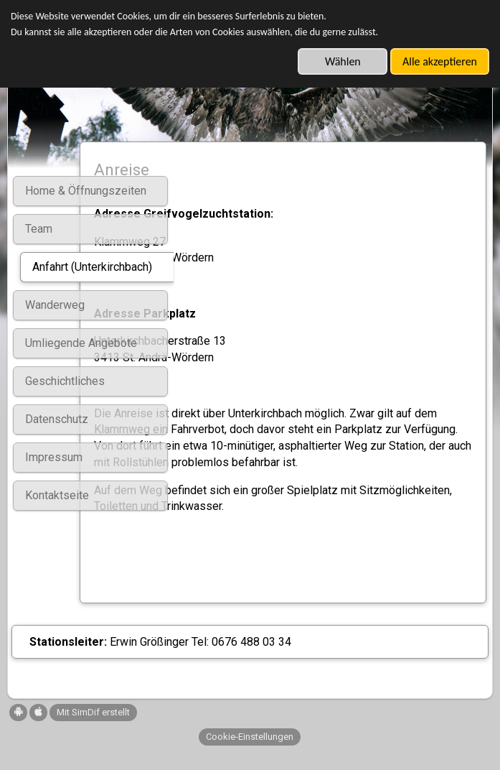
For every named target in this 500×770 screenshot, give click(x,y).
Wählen (343, 61)
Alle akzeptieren (439, 61)
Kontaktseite (57, 495)
